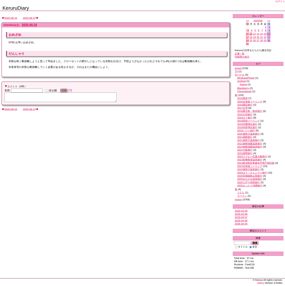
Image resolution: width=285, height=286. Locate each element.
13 (258, 33)
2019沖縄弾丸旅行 (247, 124)
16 (268, 33)
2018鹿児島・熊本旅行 (249, 111)
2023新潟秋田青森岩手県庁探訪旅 (255, 163)
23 (268, 37)
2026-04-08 (241, 214)
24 (247, 40)
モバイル (239, 74)
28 (261, 40)
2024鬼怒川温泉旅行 (248, 169)
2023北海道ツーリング (249, 166)
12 (254, 33)
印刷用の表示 (242, 56)
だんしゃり (16, 53)
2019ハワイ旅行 (246, 130)
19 (254, 37)
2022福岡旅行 (245, 153)
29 (265, 40)
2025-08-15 (10, 18)
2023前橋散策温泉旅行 (249, 159)
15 (265, 33)
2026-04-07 (241, 217)
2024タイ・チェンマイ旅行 (252, 172)
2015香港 (242, 98)
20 (258, 37)
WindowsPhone (246, 77)
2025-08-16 (29, 24)
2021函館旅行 (245, 137)
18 (251, 37)
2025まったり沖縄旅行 (249, 185)
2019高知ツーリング (248, 120)
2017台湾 (242, 108)
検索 (255, 243)
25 (251, 40)
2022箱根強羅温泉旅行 (249, 146)
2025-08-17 (29, 18)
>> (268, 20)
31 (247, 43)
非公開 (51, 90)
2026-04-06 (241, 220)
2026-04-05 (241, 223)
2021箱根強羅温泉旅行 (249, 143)
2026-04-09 (241, 211)
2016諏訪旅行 (245, 104)
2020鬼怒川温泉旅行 (248, 133)
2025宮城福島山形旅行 (249, 175)
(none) (238, 199)
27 (258, 40)
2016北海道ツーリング (249, 101)
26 (254, 40)
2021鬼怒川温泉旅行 (248, 140)
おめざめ (15, 35)
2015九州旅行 (245, 114)
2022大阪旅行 (245, 150)
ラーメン (242, 195)
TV (236, 71)
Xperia (243, 84)
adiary (260, 283)
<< (247, 20)
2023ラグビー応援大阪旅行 (252, 156)
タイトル (241, 246)
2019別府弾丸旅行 (247, 127)
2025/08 (257, 20)
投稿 (63, 90)
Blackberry (243, 88)
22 (265, 37)
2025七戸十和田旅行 (248, 182)
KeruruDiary (15, 8)
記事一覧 (239, 53)
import (238, 68)
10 (247, 33)
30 (268, 40)
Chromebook (244, 91)
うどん (240, 192)
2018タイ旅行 (245, 117)
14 (261, 33)
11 (251, 33)
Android (241, 81)
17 (247, 37)
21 (261, 37)
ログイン (280, 1)
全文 (253, 246)
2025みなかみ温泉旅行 (249, 179)
